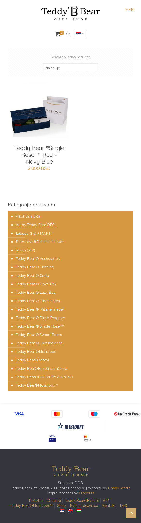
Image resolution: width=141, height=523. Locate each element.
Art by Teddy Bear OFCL (36, 225)
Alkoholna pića (28, 216)
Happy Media (119, 488)
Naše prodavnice (84, 505)
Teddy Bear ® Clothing (35, 267)
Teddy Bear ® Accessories (38, 259)
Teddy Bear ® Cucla (32, 275)
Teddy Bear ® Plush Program (40, 318)
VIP (106, 500)
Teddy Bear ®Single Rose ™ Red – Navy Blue (39, 154)
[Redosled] (70, 67)
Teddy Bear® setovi (32, 360)
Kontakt (109, 505)
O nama (54, 500)
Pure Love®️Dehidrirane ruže (40, 242)
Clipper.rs (86, 493)
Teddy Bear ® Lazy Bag (36, 292)
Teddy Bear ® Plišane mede (39, 309)
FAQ (123, 505)
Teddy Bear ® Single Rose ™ (40, 326)
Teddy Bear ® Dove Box (36, 284)
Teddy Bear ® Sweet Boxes (39, 335)
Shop (61, 505)
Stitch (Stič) (25, 250)
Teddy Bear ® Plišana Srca (38, 301)
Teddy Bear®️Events (82, 500)
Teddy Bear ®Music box (36, 351)
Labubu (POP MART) (33, 233)
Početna (36, 500)
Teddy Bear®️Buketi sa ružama (41, 368)
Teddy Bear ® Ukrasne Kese (39, 343)
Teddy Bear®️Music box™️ (37, 385)
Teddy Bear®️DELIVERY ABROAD (44, 377)
